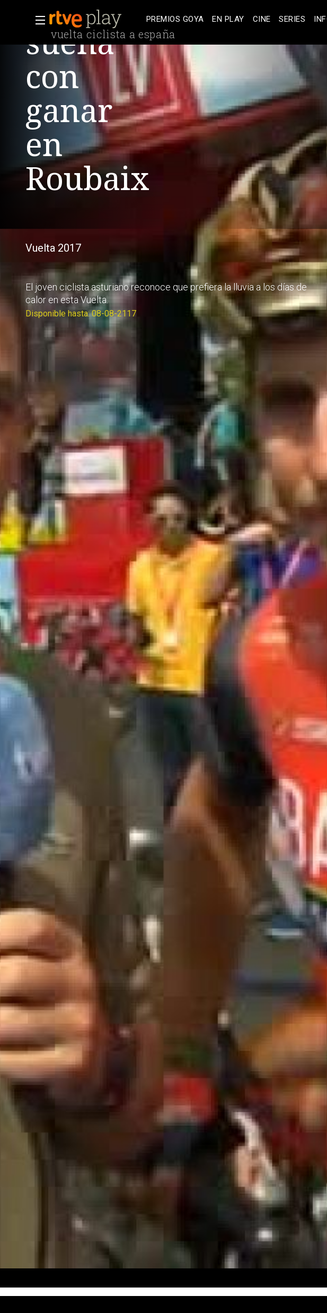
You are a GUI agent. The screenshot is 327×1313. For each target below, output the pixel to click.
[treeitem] (175, 19)
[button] (37, 20)
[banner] (95, 19)
